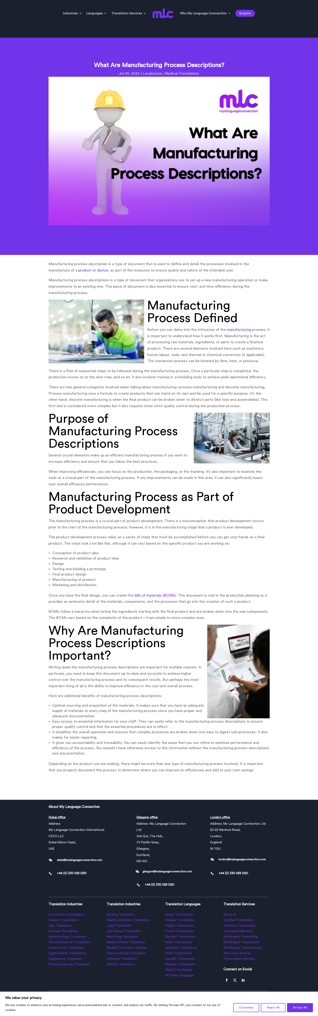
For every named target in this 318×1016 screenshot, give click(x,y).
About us (229, 914)
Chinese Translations (180, 920)
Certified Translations (238, 920)
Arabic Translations (179, 914)
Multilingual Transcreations (242, 947)
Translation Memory (237, 931)
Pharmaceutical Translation (126, 953)
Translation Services (126, 13)
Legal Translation (119, 925)
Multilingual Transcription (241, 942)
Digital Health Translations (67, 953)
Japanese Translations (181, 947)
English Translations (179, 925)
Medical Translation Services (127, 947)
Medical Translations (181, 73)
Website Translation (121, 964)
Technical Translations (239, 925)
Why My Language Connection (203, 13)
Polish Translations (178, 953)
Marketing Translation (122, 936)
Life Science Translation (124, 931)
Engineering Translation (65, 958)
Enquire (245, 13)
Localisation (152, 73)
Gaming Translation (121, 914)
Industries (70, 13)
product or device (93, 270)
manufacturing (239, 329)
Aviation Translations (63, 920)
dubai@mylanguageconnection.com (79, 860)
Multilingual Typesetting (240, 936)
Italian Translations (178, 942)
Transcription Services (239, 958)
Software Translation (122, 958)
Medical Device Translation (126, 942)
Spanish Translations (180, 958)
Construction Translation (66, 947)
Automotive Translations (66, 914)
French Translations (179, 931)
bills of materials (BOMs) (155, 595)
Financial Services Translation (70, 964)
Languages (94, 13)
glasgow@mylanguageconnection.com (167, 871)
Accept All (300, 1007)
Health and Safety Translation (128, 920)
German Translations (180, 936)
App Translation (60, 925)
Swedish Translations (180, 964)
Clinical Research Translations (70, 942)
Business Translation (63, 931)
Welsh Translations (178, 969)
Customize (246, 1007)
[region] (159, 1004)
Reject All (273, 1007)
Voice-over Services (237, 953)
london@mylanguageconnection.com (242, 859)
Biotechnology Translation (67, 936)
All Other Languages (179, 975)
